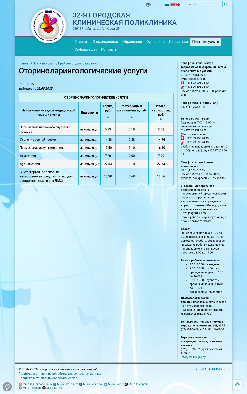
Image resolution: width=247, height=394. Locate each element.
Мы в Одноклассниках (35, 384)
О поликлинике (105, 41)
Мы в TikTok (52, 388)
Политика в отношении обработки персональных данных (60, 373)
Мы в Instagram (136, 384)
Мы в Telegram (30, 388)
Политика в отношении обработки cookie (48, 378)
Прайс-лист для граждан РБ (78, 63)
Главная (81, 41)
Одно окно (155, 41)
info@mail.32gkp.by (193, 357)
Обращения (132, 41)
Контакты (109, 49)
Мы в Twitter (114, 384)
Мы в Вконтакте (65, 384)
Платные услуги (205, 41)
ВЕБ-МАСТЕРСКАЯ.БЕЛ (212, 369)
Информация (86, 49)
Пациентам (178, 41)
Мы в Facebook (91, 384)
